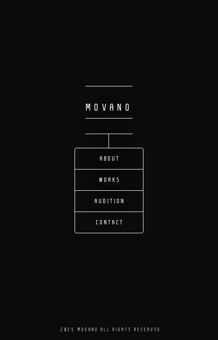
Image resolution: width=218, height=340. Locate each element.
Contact (110, 222)
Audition (109, 201)
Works (109, 180)
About (110, 159)
